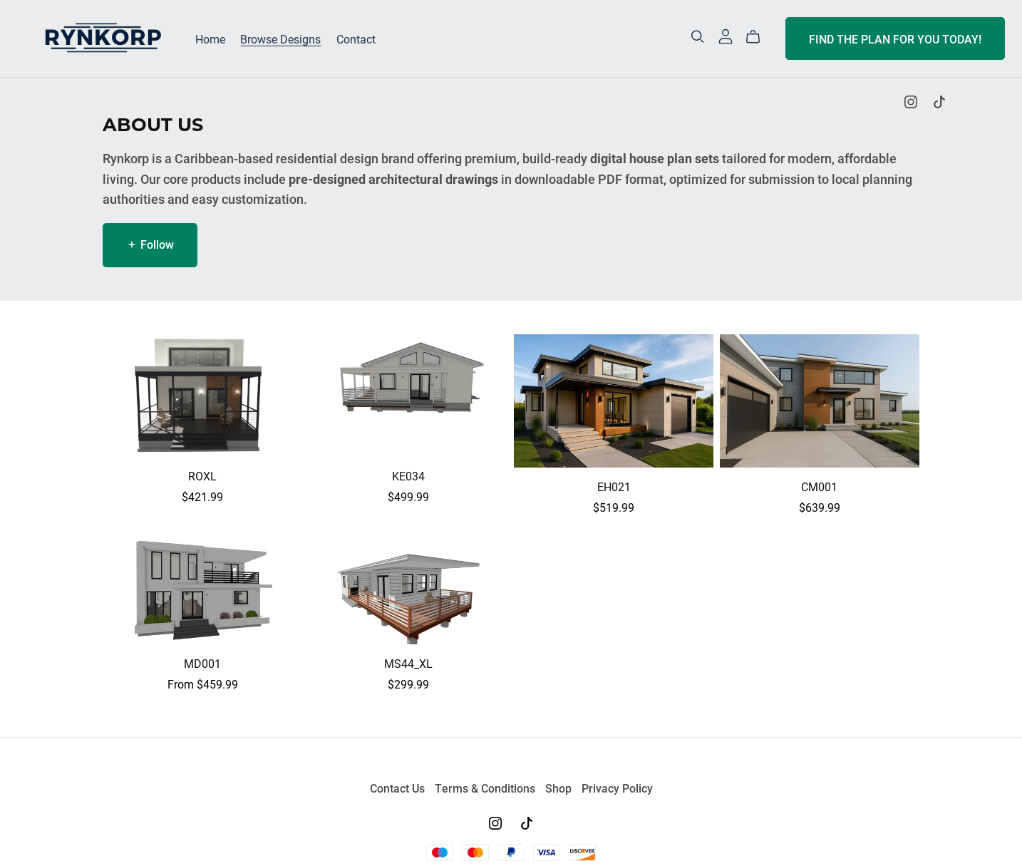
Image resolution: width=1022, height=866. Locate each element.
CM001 (819, 486)
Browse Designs (280, 38)
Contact (356, 38)
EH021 (614, 486)
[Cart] (758, 37)
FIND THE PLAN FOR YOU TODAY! (895, 38)
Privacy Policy (617, 787)
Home (210, 38)
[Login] (725, 34)
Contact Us (399, 787)
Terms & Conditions (486, 787)
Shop (559, 787)
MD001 (202, 663)
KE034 (408, 475)
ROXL (202, 475)
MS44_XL (408, 663)
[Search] (697, 36)
